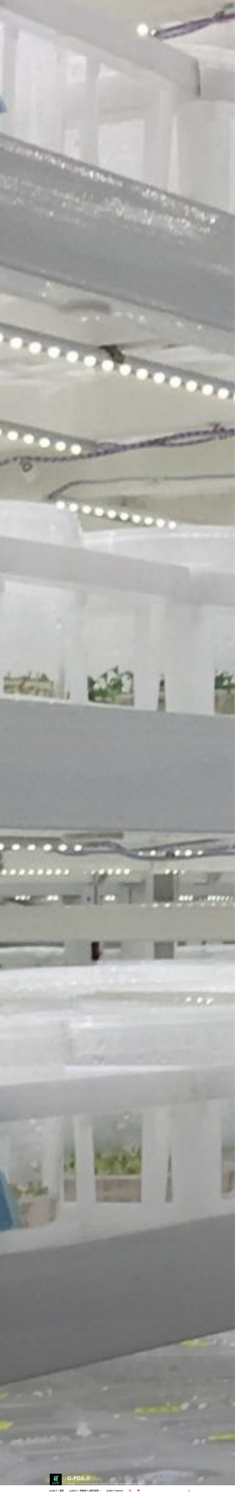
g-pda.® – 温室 (56, 1490)
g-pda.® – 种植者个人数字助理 (85, 1490)
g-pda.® (78, 1470)
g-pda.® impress (115, 1490)
